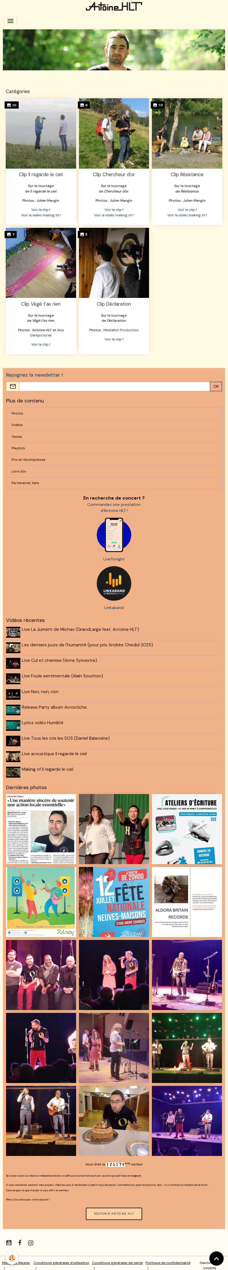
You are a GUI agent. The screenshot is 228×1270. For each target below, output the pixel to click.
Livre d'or (18, 471)
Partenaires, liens (25, 483)
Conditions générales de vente (117, 1258)
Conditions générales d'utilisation (61, 1258)
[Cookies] (12, 1258)
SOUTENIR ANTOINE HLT (114, 1209)
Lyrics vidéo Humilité (43, 720)
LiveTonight (114, 559)
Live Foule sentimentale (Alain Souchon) (63, 675)
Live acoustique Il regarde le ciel (54, 750)
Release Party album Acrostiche (54, 705)
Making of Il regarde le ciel (48, 765)
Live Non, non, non (40, 690)
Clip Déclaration (114, 304)
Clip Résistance (187, 174)
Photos (17, 413)
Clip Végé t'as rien (41, 304)
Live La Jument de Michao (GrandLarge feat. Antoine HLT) (81, 629)
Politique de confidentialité (168, 1258)
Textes (16, 436)
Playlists (18, 448)
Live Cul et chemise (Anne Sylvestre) (60, 659)
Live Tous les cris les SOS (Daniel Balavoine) (66, 735)
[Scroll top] (216, 1258)
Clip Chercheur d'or (114, 174)
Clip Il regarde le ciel (41, 174)
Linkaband (114, 607)
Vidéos (17, 425)
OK (216, 386)
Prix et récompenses (28, 459)
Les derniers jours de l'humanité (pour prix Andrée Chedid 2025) (88, 644)
